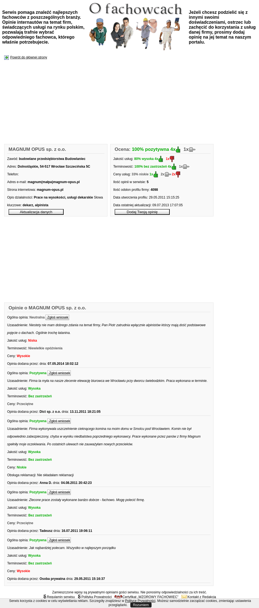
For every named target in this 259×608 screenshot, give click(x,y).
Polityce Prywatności (140, 601)
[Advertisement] (87, 102)
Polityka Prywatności (94, 597)
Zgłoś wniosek (57, 317)
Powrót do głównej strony (28, 57)
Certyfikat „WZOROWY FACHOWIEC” (146, 597)
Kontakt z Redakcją (198, 597)
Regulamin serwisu (59, 597)
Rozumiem (141, 605)
